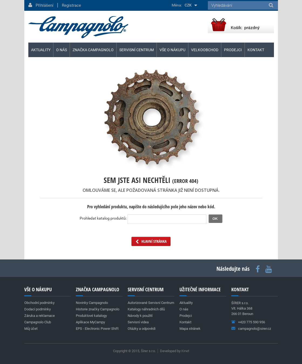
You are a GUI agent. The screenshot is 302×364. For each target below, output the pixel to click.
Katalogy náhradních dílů (146, 309)
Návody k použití (140, 316)
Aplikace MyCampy (90, 322)
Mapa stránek (190, 329)
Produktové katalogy (91, 316)
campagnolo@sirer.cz (254, 329)
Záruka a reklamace (39, 316)
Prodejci (233, 50)
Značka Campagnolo (93, 50)
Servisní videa (138, 322)
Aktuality (40, 50)
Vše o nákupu (172, 50)
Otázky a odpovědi (141, 329)
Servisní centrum (136, 50)
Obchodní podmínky (39, 303)
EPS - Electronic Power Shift (97, 329)
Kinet (185, 351)
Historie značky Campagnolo (97, 309)
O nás (61, 50)
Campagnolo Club (37, 322)
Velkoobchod (204, 50)
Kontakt (255, 50)
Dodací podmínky (37, 309)
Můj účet (31, 329)
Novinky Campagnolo (92, 303)
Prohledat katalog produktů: (103, 218)
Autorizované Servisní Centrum (151, 303)
